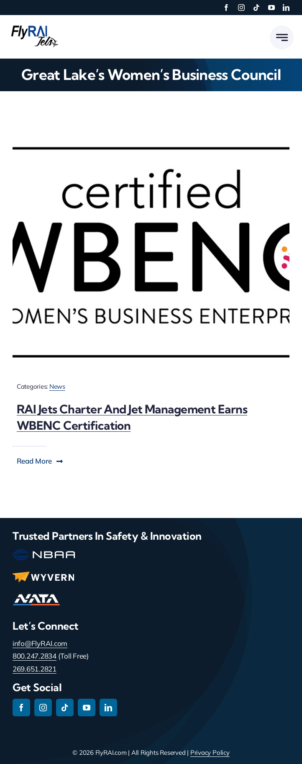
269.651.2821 (34, 668)
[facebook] (226, 7)
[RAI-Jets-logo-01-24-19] (33, 25)
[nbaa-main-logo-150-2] (44, 552)
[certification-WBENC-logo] (151, 145)
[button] (40, 461)
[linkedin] (286, 7)
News (57, 386)
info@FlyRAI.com (40, 643)
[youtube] (271, 7)
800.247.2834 (34, 655)
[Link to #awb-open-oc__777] (282, 37)
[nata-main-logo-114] (36, 597)
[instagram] (241, 7)
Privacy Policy (210, 752)
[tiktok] (256, 7)
